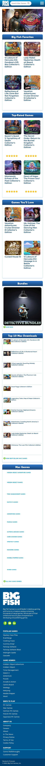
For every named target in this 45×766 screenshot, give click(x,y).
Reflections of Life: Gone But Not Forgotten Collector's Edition (12, 95)
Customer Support (10, 755)
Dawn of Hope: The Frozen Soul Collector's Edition (32, 179)
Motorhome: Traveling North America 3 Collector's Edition (24, 422)
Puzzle (5, 679)
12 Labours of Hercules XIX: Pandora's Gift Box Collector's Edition (12, 62)
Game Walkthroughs (11, 752)
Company (7, 725)
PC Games (7, 705)
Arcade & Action (9, 682)
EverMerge (7, 638)
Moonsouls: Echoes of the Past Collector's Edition (12, 179)
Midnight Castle (9, 653)
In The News (8, 734)
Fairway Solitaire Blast (12, 650)
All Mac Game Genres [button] (13, 581)
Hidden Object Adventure (13, 664)
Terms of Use (8, 740)
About (5, 731)
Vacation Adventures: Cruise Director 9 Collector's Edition (31, 95)
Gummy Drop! (8, 644)
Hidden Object (9, 667)
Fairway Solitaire (9, 647)
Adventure (7, 676)
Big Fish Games (6, 3)
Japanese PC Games (11, 717)
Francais (12, 761)
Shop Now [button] (9, 327)
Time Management (10, 670)
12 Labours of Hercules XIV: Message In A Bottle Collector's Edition (30, 262)
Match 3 (6, 673)
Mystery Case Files (10, 635)
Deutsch (5, 761)
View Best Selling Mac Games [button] (16, 458)
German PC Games (10, 711)
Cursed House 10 (13, 257)
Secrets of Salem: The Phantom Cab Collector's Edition (23, 375)
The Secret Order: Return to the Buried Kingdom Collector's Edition (32, 141)
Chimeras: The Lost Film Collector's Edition (26, 445)
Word (5, 696)
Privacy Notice (8, 737)
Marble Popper (9, 693)
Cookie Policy (8, 743)
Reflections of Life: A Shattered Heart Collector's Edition (24, 352)
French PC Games (10, 714)
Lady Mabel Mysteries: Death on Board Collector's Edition (32, 62)
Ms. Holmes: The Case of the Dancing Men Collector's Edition (32, 227)
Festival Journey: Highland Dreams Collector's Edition (23, 410)
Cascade (6, 655)
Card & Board (8, 685)
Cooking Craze (9, 641)
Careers (6, 728)
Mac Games (7, 708)
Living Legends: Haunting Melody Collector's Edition (23, 364)
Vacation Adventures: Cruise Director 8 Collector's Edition (12, 227)
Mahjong (6, 690)
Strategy (6, 687)
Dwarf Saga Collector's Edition (21, 387)
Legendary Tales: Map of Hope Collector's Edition (25, 399)
